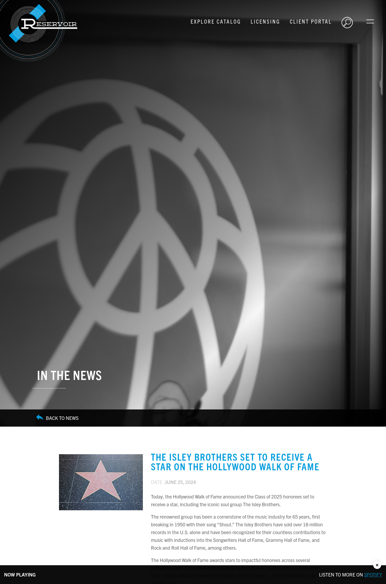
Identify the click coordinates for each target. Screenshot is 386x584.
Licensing (265, 21)
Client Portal (311, 21)
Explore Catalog (216, 21)
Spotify (373, 574)
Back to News (57, 418)
